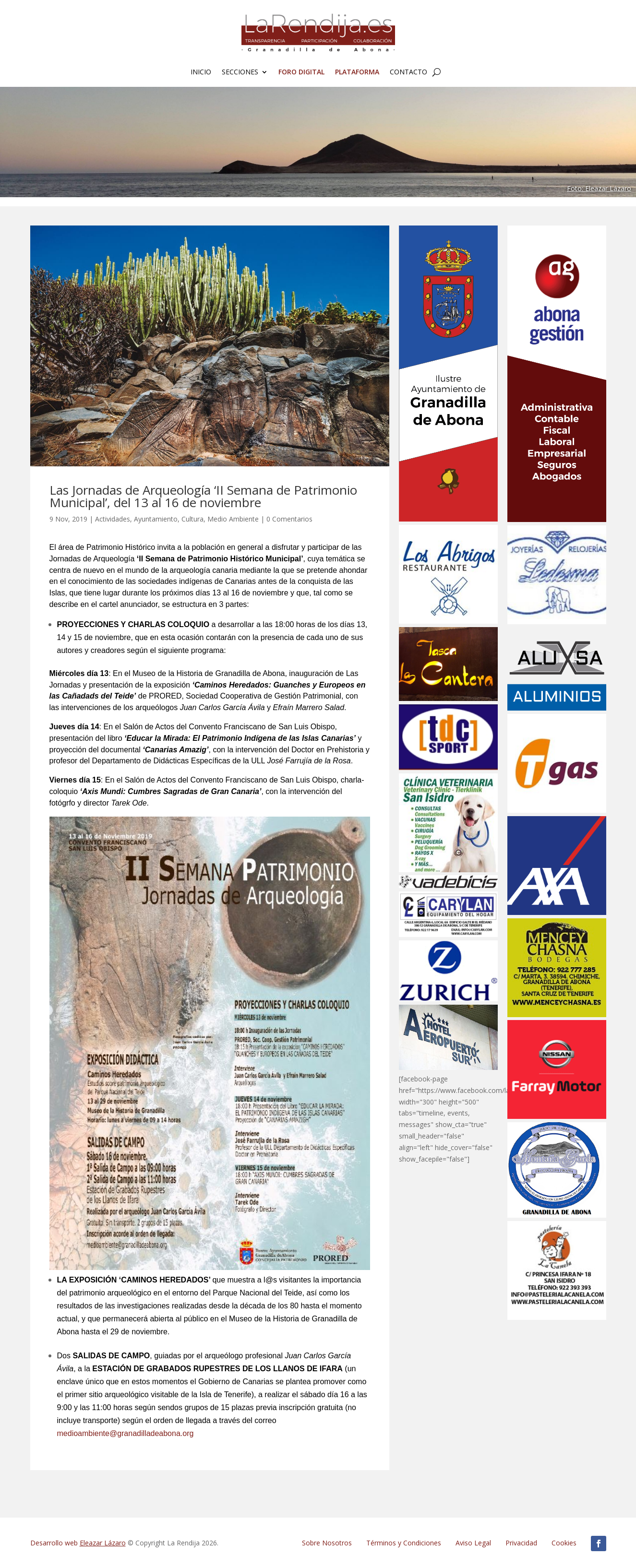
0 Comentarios (289, 518)
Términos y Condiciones (403, 1542)
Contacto (408, 72)
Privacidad (521, 1542)
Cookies (564, 1542)
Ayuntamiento (156, 518)
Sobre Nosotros (327, 1542)
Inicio (201, 72)
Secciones (240, 72)
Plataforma (357, 72)
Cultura (192, 518)
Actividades (112, 518)
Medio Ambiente (233, 518)
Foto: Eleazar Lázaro (599, 188)
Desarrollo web (78, 1542)
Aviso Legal (473, 1542)
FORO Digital (301, 72)
